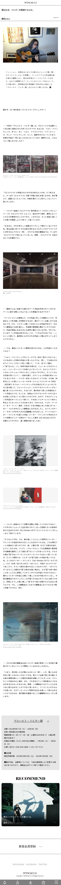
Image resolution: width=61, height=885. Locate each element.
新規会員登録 (30, 846)
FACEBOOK (31, 864)
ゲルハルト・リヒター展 (28, 720)
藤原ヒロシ (6, 19)
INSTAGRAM (18, 864)
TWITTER (42, 864)
